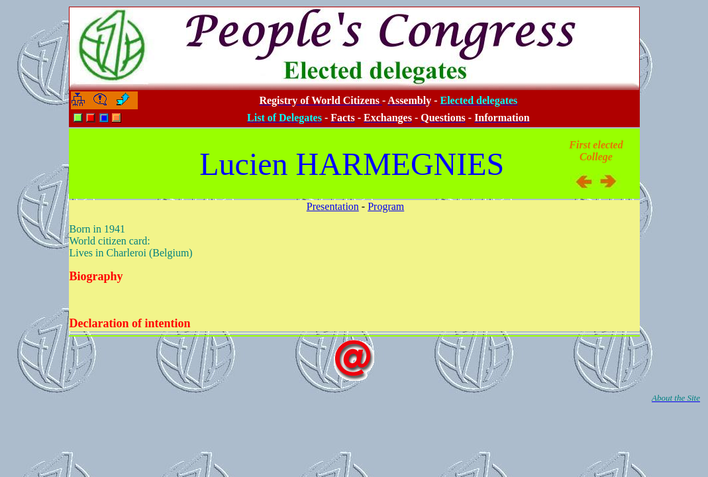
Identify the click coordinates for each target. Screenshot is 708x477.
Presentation (333, 206)
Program (386, 206)
